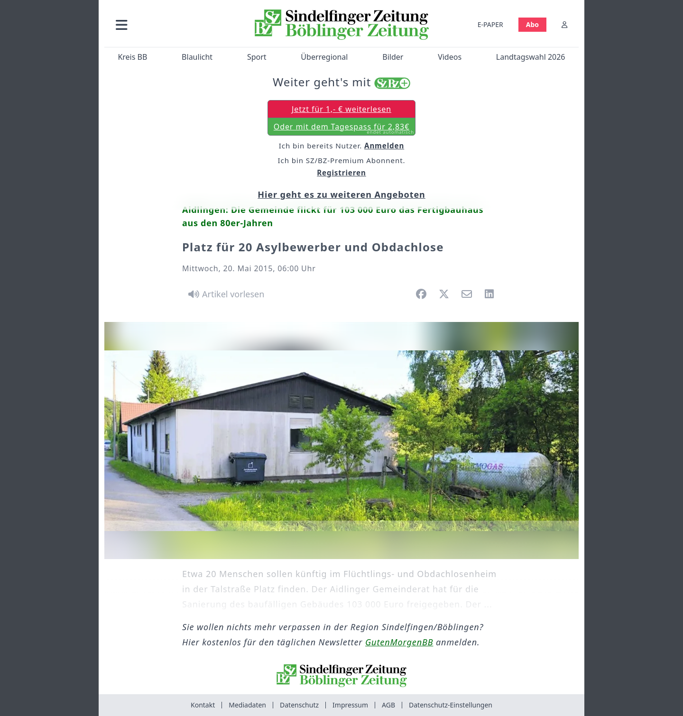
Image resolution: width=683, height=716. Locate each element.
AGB (388, 704)
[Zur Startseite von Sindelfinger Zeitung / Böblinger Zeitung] (342, 24)
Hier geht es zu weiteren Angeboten (341, 194)
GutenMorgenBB (399, 642)
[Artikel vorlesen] (224, 294)
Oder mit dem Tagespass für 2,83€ (344, 128)
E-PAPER (490, 24)
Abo (532, 24)
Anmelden (384, 145)
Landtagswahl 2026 (530, 57)
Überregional (324, 57)
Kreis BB (132, 57)
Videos (449, 57)
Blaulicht (197, 57)
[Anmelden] (564, 24)
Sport (257, 57)
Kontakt (203, 704)
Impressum (350, 704)
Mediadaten (247, 704)
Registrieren (341, 172)
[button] (172, 24)
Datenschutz (299, 704)
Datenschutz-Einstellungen (450, 704)
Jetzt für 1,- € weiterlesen (341, 109)
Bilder (392, 57)
